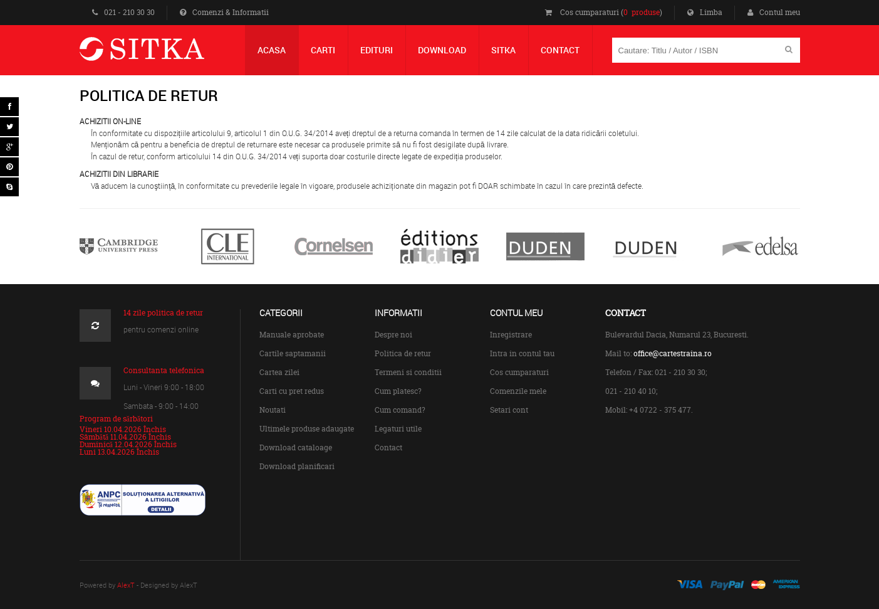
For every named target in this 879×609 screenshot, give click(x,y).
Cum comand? (400, 410)
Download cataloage (295, 447)
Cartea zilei (279, 372)
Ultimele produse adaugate (306, 428)
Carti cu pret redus (291, 391)
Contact (388, 447)
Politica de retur (403, 353)
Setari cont (509, 410)
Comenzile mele (518, 391)
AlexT (126, 585)
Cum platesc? (398, 391)
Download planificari (297, 466)
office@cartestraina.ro (672, 353)
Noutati (272, 410)
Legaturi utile (398, 428)
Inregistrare (511, 334)
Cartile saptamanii (292, 353)
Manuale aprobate (291, 334)
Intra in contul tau (522, 353)
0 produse (641, 12)
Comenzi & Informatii (224, 12)
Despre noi (393, 334)
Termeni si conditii (408, 372)
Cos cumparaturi (519, 372)
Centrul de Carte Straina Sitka (160, 54)
